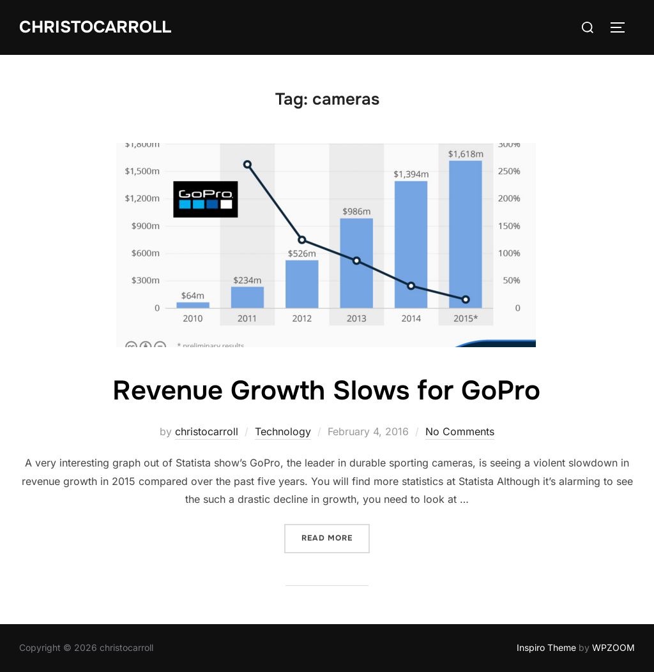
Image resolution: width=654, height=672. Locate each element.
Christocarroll (95, 27)
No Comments (459, 431)
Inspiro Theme (546, 647)
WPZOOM (613, 647)
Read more (335, 537)
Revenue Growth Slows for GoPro (326, 390)
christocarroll (206, 431)
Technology (283, 431)
